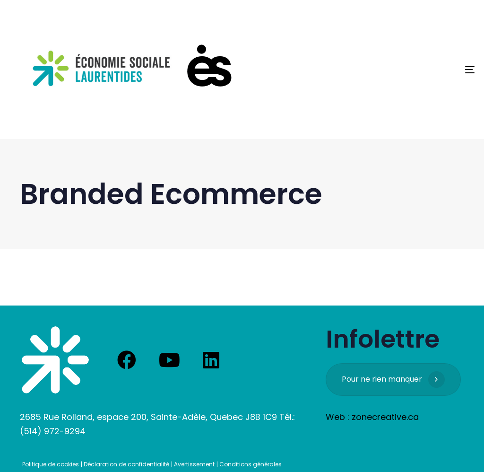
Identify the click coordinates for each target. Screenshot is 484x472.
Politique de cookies (50, 464)
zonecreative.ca (385, 417)
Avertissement (194, 464)
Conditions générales (250, 464)
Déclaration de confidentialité (126, 464)
